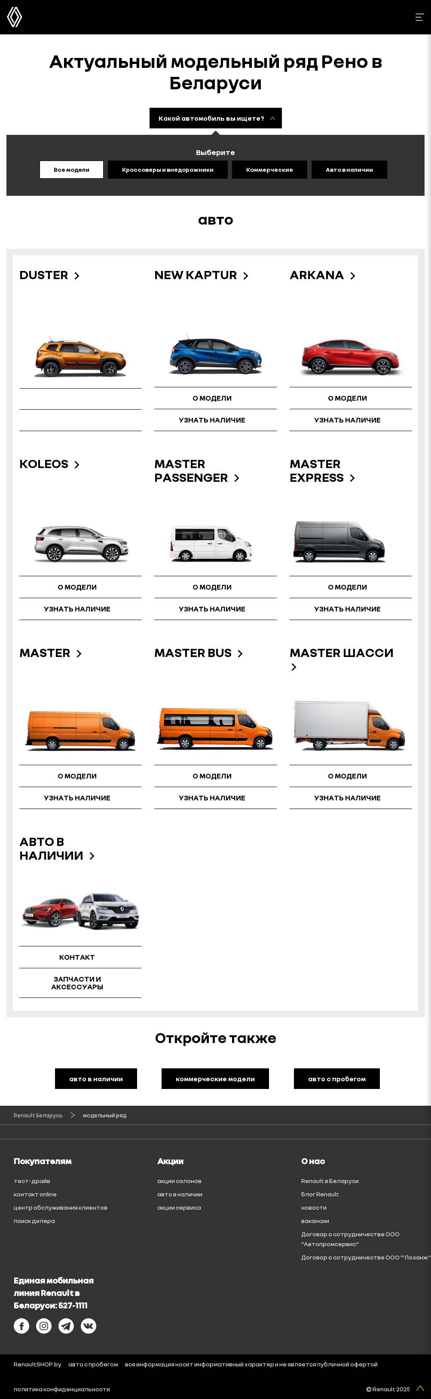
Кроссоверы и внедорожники (168, 169)
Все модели (71, 169)
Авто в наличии (349, 169)
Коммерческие (269, 169)
